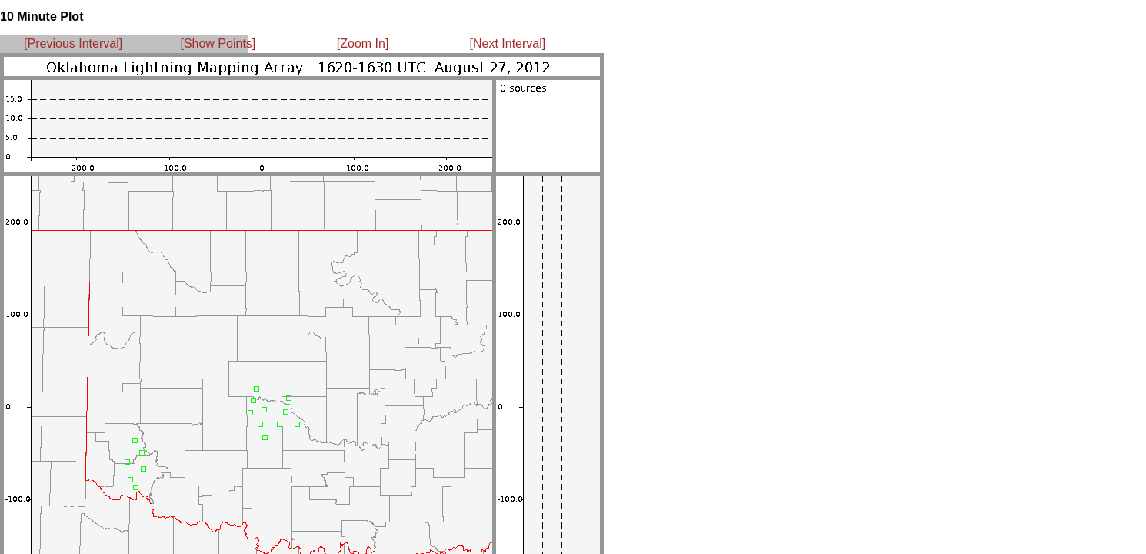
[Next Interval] (508, 43)
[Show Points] (217, 43)
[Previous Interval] (73, 43)
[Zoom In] (363, 43)
